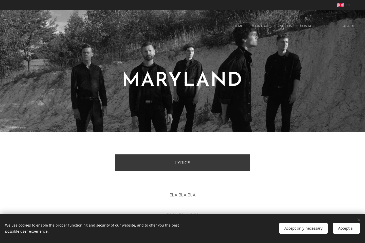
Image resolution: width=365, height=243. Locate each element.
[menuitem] (315, 26)
